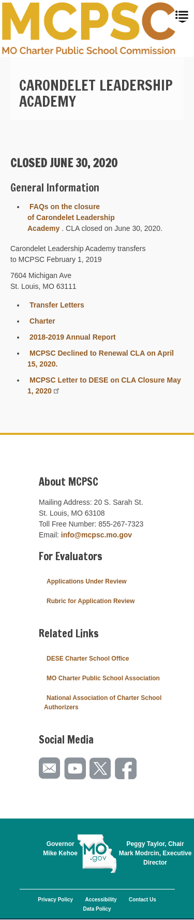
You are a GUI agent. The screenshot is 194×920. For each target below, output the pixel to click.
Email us (50, 768)
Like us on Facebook (126, 768)
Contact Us (142, 899)
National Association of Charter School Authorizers (102, 702)
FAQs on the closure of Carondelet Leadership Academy (71, 217)
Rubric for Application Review (91, 601)
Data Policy (97, 909)
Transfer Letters (56, 305)
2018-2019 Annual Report (72, 337)
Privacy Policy (55, 899)
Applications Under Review (87, 581)
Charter (42, 321)
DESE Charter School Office (88, 658)
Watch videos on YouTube (75, 768)
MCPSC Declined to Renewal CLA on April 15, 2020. (100, 358)
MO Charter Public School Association (103, 678)
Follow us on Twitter (100, 768)
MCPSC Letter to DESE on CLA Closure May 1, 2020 (104, 385)
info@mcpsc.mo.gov (96, 535)
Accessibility (100, 899)
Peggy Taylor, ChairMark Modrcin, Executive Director (155, 853)
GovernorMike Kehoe (60, 848)
